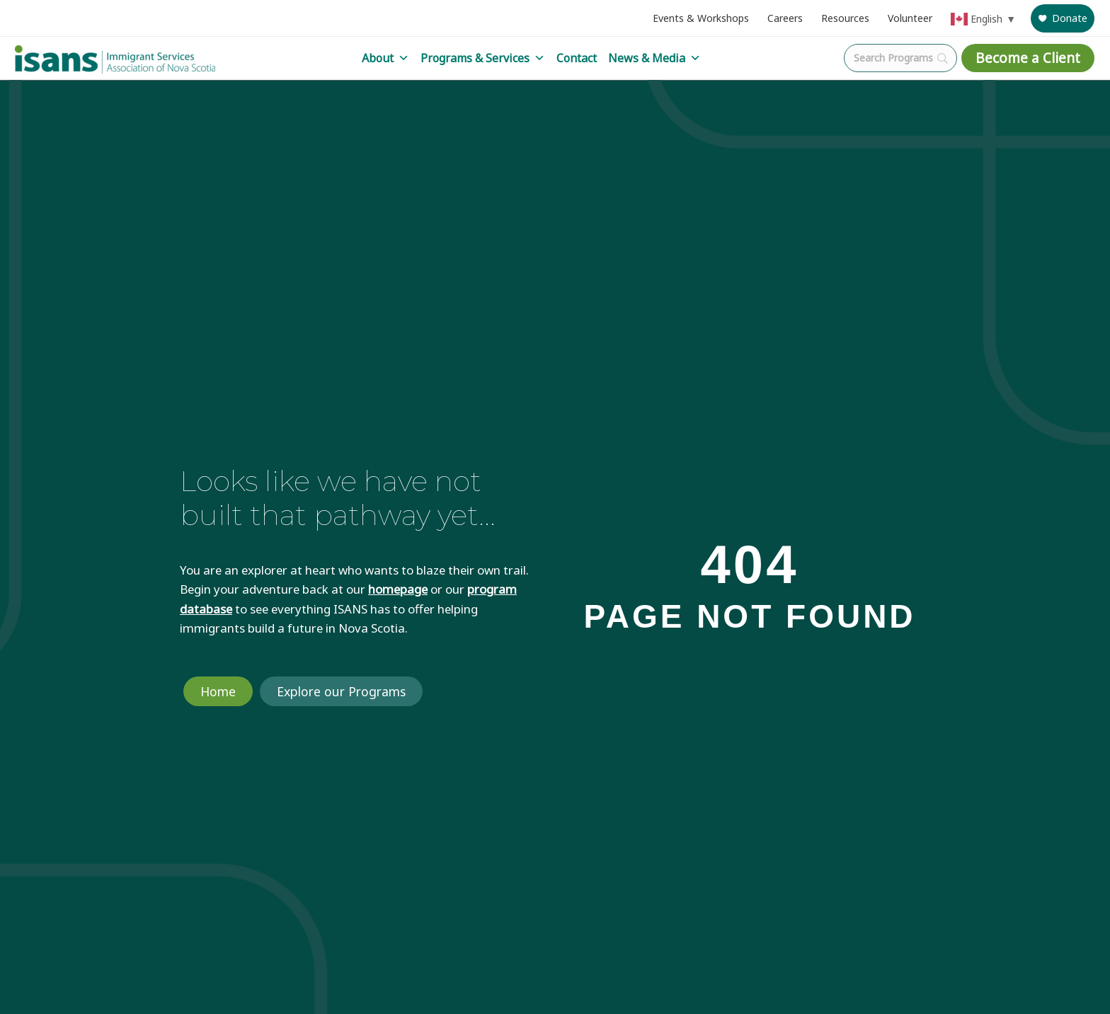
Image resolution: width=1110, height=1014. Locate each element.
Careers (785, 18)
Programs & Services (482, 58)
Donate (1069, 18)
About (385, 58)
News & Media (654, 58)
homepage (398, 589)
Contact (576, 58)
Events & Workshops (701, 18)
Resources (845, 18)
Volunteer (910, 18)
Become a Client (1027, 58)
